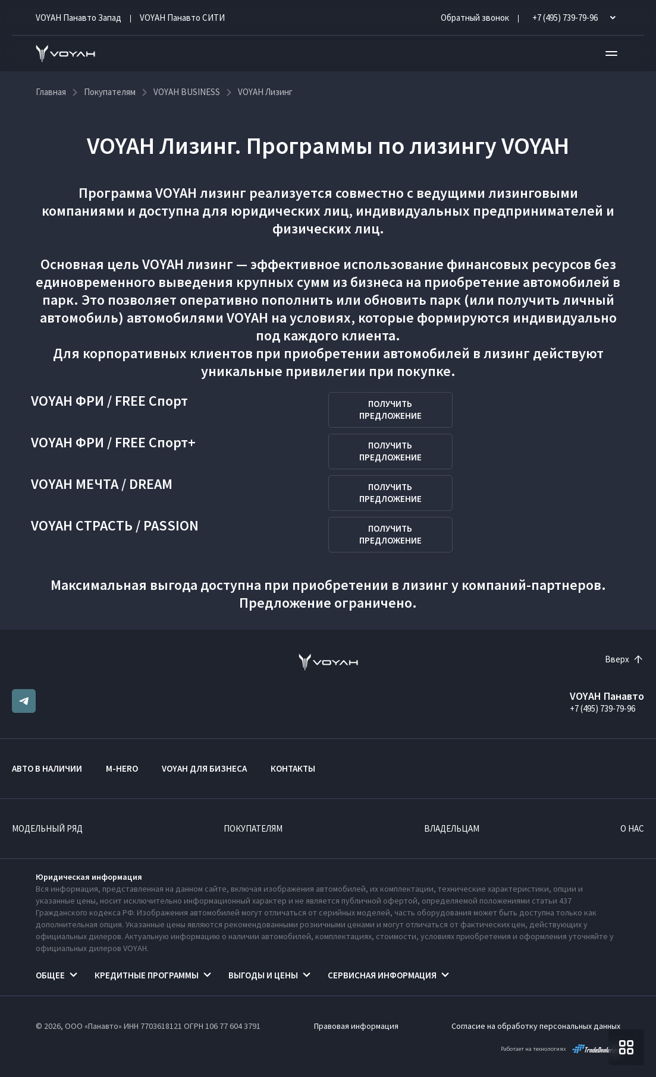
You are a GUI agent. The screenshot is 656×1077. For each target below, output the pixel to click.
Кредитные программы (147, 975)
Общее (50, 975)
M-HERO (122, 768)
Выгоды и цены (263, 975)
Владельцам (451, 828)
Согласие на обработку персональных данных (535, 1026)
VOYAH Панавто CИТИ (182, 17)
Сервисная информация (382, 975)
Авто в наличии (47, 768)
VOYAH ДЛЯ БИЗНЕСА (204, 768)
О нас (632, 828)
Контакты (293, 768)
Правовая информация (356, 1026)
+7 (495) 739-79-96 (602, 708)
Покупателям (253, 828)
